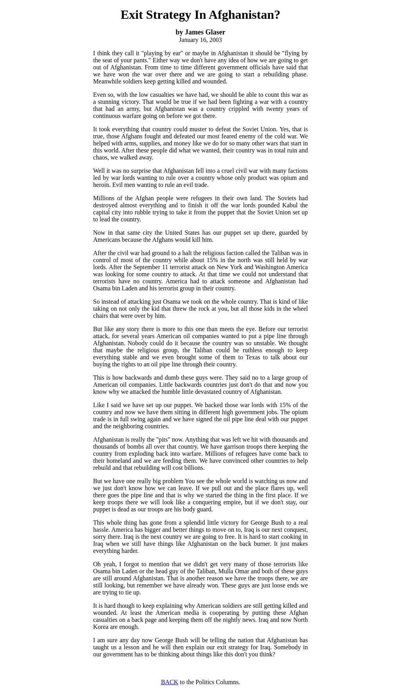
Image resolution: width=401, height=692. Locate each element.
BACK (169, 682)
